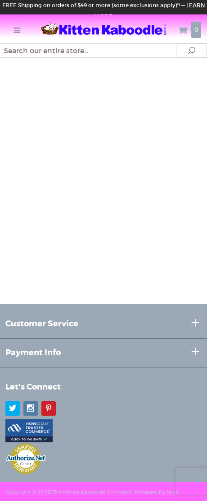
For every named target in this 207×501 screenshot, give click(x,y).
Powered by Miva (157, 492)
